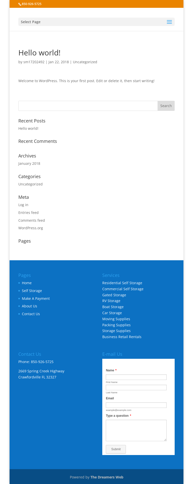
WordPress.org (30, 227)
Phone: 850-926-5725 (36, 361)
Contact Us (31, 313)
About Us (29, 306)
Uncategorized (85, 61)
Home (27, 282)
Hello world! (28, 128)
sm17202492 (33, 61)
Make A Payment (36, 298)
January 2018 (29, 163)
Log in (23, 204)
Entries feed (28, 212)
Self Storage (32, 290)
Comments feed (31, 220)
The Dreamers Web (106, 477)
